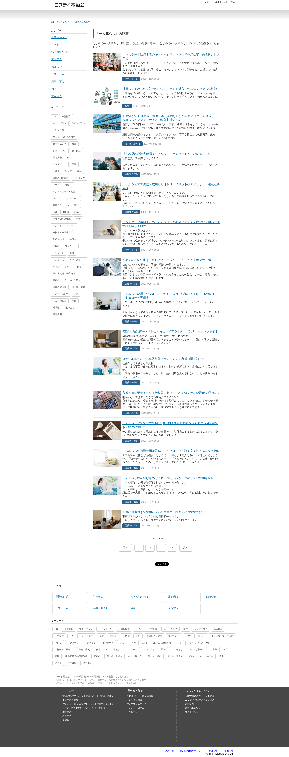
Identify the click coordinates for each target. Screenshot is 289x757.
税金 (74, 300)
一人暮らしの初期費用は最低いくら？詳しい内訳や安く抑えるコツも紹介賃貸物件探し (156, 458)
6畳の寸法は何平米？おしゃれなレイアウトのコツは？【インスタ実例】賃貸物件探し (156, 339)
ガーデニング (59, 144)
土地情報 (213, 14)
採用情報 (229, 751)
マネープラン (59, 123)
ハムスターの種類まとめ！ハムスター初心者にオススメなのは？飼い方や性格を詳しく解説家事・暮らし (156, 235)
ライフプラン (78, 123)
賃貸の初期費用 (60, 178)
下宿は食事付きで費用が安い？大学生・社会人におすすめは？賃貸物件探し (156, 518)
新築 (76, 212)
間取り (68, 184)
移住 (55, 212)
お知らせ (56, 66)
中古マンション (106, 16)
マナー (56, 184)
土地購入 (66, 712)
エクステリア (71, 198)
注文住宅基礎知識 (62, 219)
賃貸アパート (92, 696)
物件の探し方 (59, 287)
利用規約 (213, 751)
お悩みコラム (196, 14)
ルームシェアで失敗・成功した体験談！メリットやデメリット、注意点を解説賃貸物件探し (156, 197)
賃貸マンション (76, 696)
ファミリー (70, 246)
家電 (74, 144)
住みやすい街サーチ (181, 16)
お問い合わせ (192, 704)
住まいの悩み (59, 300)
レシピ (56, 198)
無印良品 (76, 150)
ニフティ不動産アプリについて (200, 700)
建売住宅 (57, 314)
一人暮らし (58, 260)
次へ (185, 547)
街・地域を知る (60, 52)
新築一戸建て (88, 16)
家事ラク (57, 205)
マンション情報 (134, 700)
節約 (76, 294)
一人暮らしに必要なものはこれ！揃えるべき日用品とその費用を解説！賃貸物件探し (156, 489)
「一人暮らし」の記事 (80, 22)
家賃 (74, 164)
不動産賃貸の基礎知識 (64, 273)
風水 (71, 253)
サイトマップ (192, 712)
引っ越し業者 (78, 287)
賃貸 (55, 16)
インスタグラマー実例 (64, 191)
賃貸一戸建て (107, 696)
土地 (138, 16)
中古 (78, 219)
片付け (68, 266)
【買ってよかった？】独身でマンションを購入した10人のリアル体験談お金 (156, 96)
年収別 (56, 266)
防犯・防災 (58, 239)
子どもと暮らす (60, 294)
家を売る (56, 59)
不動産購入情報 (70, 700)
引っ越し (56, 44)
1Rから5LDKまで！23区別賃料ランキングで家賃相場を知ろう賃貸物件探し (156, 370)
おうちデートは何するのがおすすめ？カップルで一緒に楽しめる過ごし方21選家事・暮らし (156, 66)
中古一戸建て (124, 16)
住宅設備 (57, 157)
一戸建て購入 (69, 707)
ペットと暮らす (77, 260)
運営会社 (169, 751)
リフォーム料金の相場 (64, 137)
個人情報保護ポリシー (191, 751)
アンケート (58, 253)
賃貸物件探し (59, 37)
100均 (66, 212)
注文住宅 (150, 16)
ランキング (79, 178)
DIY (69, 157)
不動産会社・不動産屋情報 (140, 696)
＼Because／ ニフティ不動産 (199, 696)
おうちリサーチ (166, 16)
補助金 (56, 307)
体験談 (56, 246)
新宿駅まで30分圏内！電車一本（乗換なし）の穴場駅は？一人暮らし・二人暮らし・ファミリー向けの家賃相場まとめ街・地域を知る (156, 129)
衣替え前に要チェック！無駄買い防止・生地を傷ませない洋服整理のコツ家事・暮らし (156, 402)
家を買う (56, 96)
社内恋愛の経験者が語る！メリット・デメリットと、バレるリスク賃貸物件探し (156, 163)
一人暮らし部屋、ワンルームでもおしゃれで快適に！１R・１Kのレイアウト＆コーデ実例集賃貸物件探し (156, 307)
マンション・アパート (64, 225)
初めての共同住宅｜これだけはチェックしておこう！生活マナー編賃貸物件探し (156, 271)
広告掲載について (194, 707)
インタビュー (59, 164)
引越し (226, 14)
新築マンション (69, 16)
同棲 (79, 266)
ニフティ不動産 (72, 5)
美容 (79, 171)
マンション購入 (70, 704)
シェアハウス (59, 150)
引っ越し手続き (73, 280)
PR (54, 116)
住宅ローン (75, 239)
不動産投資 (58, 130)
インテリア (72, 205)
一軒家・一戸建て (62, 232)
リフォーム (57, 74)
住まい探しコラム (59, 22)
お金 (54, 88)
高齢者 (56, 280)
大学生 (56, 171)
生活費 (68, 171)
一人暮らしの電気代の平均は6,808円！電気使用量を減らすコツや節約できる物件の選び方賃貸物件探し (156, 431)
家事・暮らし (59, 81)
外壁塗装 (66, 116)
